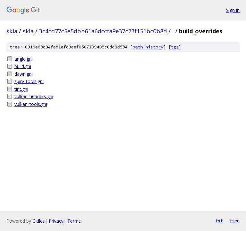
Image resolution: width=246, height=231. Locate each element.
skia (11, 31)
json (234, 221)
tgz (175, 47)
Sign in (233, 10)
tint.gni (21, 89)
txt (219, 221)
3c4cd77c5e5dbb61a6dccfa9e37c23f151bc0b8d (103, 31)
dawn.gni (23, 74)
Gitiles (38, 221)
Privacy (56, 221)
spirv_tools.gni (29, 81)
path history (148, 47)
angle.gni (23, 59)
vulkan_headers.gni (33, 96)
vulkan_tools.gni (30, 104)
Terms (74, 221)
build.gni (22, 66)
